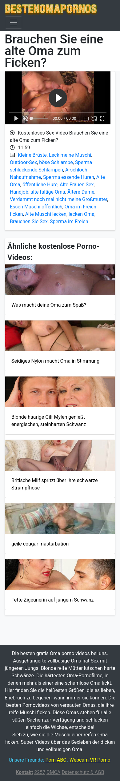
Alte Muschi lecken (45, 214)
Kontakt (24, 772)
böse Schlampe (56, 162)
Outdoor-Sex (23, 162)
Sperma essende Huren (68, 177)
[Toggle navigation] (13, 22)
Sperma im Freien (69, 221)
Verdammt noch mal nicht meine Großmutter (58, 199)
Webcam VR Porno (90, 760)
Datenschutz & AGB (83, 772)
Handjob (19, 192)
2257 (39, 772)
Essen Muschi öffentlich (36, 207)
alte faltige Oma (47, 192)
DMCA (53, 772)
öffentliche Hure (40, 184)
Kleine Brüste (32, 155)
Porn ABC (55, 760)
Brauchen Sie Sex (29, 221)
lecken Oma (81, 214)
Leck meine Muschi (70, 155)
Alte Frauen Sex (77, 184)
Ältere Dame (80, 192)
